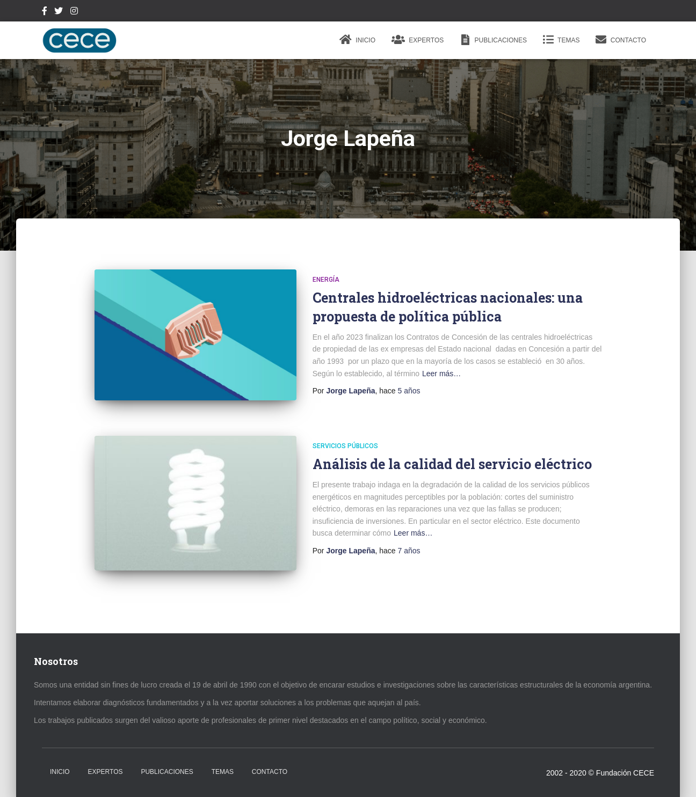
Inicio (357, 39)
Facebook (44, 12)
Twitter (58, 12)
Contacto (621, 39)
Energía (326, 279)
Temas (561, 39)
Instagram (74, 12)
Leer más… (441, 373)
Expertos (418, 39)
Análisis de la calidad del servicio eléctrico (452, 464)
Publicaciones (493, 39)
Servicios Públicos (345, 446)
